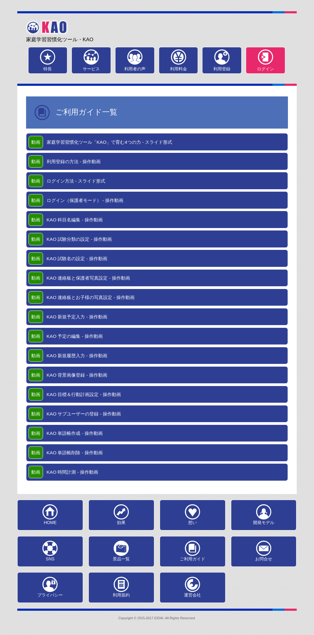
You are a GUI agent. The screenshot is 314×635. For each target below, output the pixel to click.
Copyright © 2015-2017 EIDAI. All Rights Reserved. (156, 618)
